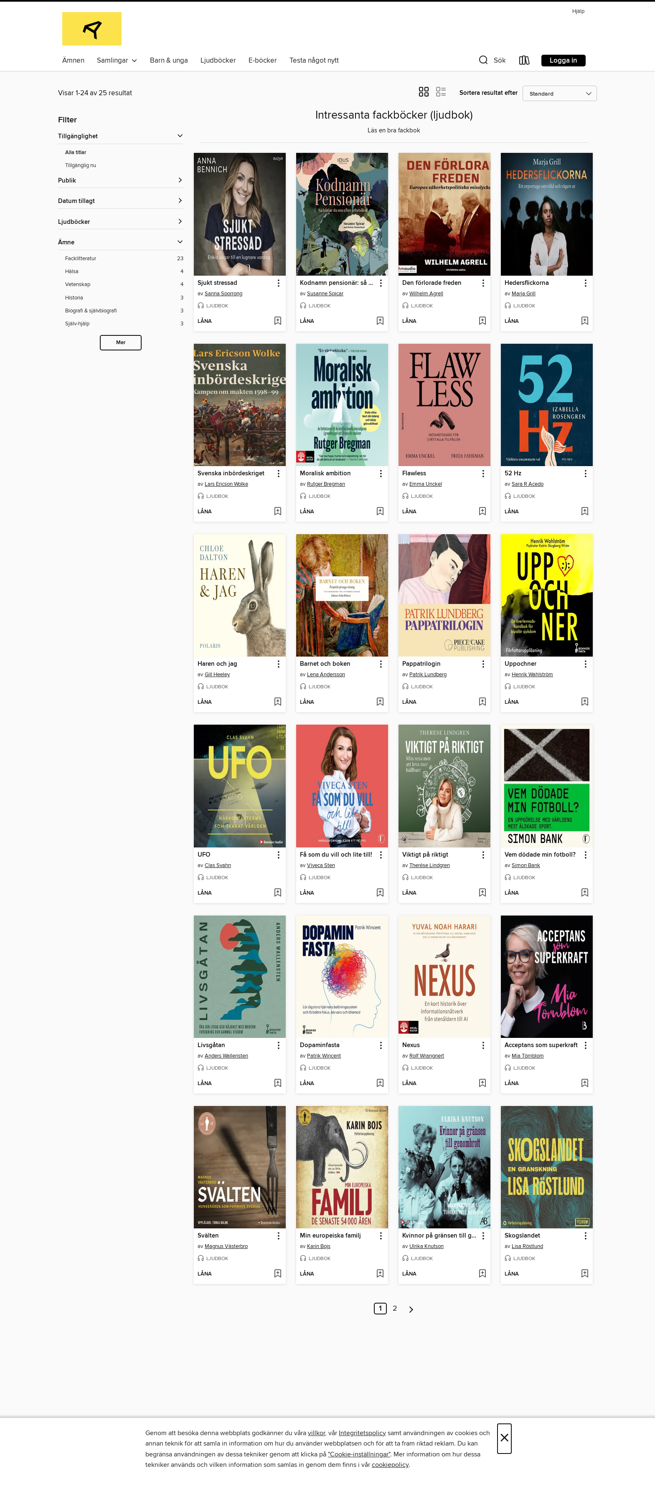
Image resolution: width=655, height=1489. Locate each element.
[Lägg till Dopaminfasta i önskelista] (380, 1083)
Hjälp (578, 11)
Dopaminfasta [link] (320, 1045)
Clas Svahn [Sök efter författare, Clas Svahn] (218, 865)
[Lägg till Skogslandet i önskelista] (584, 1274)
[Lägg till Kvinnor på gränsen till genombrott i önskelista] (482, 1274)
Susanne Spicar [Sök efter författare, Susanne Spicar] (325, 293)
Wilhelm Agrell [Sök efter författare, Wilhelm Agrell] (426, 293)
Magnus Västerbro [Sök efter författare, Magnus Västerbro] (226, 1246)
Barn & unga (169, 60)
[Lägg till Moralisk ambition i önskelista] (380, 512)
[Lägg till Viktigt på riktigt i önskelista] (482, 893)
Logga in (563, 60)
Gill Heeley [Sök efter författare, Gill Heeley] (217, 674)
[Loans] (524, 62)
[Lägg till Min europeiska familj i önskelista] (380, 1274)
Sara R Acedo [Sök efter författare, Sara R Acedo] (527, 484)
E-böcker (263, 60)
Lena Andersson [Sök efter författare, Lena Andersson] (326, 674)
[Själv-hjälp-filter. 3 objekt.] (124, 324)
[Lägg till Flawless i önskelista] (482, 512)
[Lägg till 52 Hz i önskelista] (584, 512)
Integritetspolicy (362, 1433)
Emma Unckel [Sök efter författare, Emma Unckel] (425, 484)
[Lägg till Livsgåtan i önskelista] (277, 1083)
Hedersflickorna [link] (527, 283)
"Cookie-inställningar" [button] (359, 1454)
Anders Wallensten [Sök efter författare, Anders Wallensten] (226, 1056)
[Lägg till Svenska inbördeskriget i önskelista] (277, 512)
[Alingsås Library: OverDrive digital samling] (92, 28)
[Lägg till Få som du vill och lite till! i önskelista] (380, 893)
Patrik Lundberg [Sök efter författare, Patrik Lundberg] (428, 674)
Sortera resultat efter (489, 93)
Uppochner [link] (520, 664)
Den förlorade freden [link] (432, 283)
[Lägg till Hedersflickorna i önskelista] (584, 321)
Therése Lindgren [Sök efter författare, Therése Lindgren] (429, 865)
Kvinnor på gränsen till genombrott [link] (440, 1236)
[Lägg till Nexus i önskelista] (482, 1083)
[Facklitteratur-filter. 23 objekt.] (124, 258)
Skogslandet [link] (522, 1236)
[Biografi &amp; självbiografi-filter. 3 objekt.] (124, 311)
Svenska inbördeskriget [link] (231, 473)
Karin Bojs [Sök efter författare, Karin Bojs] (318, 1246)
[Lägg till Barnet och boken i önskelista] (380, 702)
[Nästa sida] (411, 1309)
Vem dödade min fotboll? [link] (540, 855)
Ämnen (73, 60)
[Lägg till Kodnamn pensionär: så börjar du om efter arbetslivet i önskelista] (380, 321)
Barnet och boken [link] (325, 664)
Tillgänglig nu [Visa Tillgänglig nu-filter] (80, 165)
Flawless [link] (414, 473)
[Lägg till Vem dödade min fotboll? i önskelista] (584, 893)
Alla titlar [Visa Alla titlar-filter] (75, 152)
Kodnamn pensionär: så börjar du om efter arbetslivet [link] (338, 283)
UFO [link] (204, 855)
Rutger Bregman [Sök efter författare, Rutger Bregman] (326, 484)
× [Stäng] (504, 1438)
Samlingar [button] (117, 60)
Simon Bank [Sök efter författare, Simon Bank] (526, 865)
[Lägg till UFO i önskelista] (277, 893)
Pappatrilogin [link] (421, 664)
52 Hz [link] (513, 473)
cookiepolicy (390, 1465)
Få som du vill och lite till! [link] (336, 855)
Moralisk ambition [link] (325, 473)
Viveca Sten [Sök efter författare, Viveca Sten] (321, 865)
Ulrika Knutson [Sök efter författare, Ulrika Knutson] (426, 1246)
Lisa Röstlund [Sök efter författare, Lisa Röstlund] (527, 1246)
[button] (491, 62)
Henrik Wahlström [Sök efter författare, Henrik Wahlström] (532, 674)
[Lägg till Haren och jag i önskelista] (277, 702)
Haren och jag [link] (217, 664)
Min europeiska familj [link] (330, 1236)
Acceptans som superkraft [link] (541, 1045)
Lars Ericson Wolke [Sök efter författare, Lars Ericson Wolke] (226, 484)
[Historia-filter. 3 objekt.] (124, 298)
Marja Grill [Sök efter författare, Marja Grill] (524, 293)
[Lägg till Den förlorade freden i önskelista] (482, 321)
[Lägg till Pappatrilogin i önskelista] (482, 702)
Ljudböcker (218, 60)
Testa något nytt (314, 60)
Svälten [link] (208, 1236)
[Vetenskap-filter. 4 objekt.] (124, 284)
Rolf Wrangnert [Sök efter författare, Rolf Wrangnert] (426, 1056)
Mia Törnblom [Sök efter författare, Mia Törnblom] (528, 1056)
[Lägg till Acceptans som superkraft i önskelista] (584, 1083)
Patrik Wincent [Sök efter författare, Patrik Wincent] (324, 1056)
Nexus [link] (411, 1045)
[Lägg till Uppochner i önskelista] (584, 702)
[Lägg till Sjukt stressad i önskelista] (277, 321)
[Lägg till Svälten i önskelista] (277, 1274)
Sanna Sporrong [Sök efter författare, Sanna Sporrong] (223, 293)
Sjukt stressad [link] (217, 283)
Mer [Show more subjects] (121, 342)
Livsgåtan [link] (211, 1045)
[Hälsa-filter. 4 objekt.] (124, 271)
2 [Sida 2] (395, 1308)
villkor (316, 1433)
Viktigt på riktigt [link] (425, 855)
